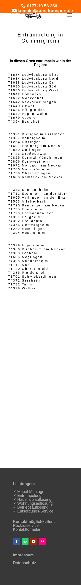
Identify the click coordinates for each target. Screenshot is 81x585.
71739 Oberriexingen (29, 173)
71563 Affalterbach (27, 201)
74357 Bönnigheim (27, 138)
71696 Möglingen (25, 257)
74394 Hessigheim (26, 232)
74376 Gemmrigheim (28, 225)
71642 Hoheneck (25, 94)
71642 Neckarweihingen (32, 102)
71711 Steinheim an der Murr (38, 193)
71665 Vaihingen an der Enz (37, 197)
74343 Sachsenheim (28, 189)
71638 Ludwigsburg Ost (32, 82)
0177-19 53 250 (41, 5)
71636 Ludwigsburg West (33, 90)
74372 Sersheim (24, 280)
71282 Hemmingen (26, 229)
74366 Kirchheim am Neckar (36, 249)
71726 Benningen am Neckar (37, 205)
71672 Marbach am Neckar (35, 165)
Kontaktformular (26, 529)
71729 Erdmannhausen (31, 213)
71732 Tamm (20, 284)
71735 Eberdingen (26, 209)
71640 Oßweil (22, 106)
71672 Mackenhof (26, 98)
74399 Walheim (23, 288)
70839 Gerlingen (25, 150)
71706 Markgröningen (30, 169)
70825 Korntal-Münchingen (35, 157)
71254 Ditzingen (24, 142)
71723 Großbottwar (27, 153)
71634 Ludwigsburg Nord (33, 78)
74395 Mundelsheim (28, 261)
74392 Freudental (26, 221)
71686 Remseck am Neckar (35, 177)
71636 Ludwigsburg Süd (32, 86)
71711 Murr (19, 265)
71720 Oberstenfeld (28, 268)
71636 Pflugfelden (26, 110)
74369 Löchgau (23, 253)
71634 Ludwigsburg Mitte (33, 74)
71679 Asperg (22, 117)
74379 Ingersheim (26, 245)
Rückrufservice (26, 525)
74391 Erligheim (24, 217)
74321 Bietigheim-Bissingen (36, 134)
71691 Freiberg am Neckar (35, 146)
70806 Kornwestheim (29, 161)
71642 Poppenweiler (28, 113)
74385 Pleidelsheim (28, 272)
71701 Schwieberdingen (32, 276)
